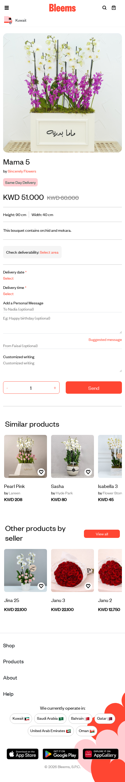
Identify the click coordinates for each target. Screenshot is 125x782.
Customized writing (18, 356)
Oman (87, 731)
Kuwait (21, 718)
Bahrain (80, 718)
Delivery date (15, 271)
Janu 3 (58, 600)
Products (13, 661)
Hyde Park (62, 493)
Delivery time (14, 287)
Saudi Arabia (50, 718)
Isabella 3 (108, 486)
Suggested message (105, 339)
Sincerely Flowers (22, 171)
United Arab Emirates (50, 731)
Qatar (104, 718)
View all (102, 533)
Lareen (12, 493)
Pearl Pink (14, 486)
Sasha (57, 486)
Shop (9, 645)
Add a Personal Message (23, 302)
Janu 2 (105, 600)
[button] (6, 7)
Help (8, 693)
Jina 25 (11, 600)
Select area (49, 252)
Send (93, 387)
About (10, 677)
